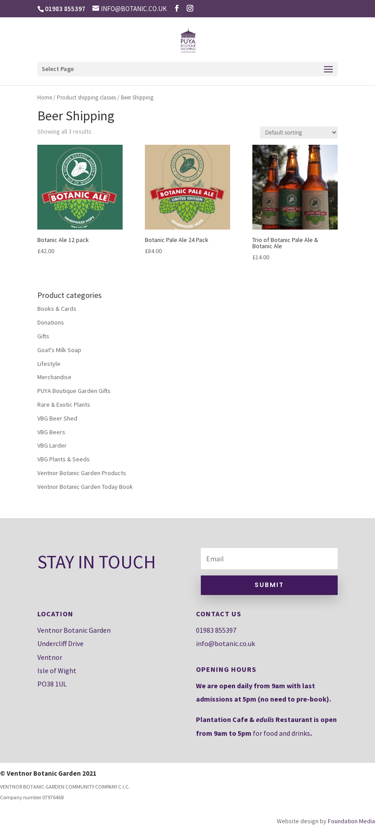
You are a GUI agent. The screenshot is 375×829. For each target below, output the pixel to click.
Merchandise (54, 377)
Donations (50, 322)
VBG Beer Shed (57, 418)
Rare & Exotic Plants (63, 405)
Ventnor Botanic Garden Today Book (85, 487)
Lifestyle (48, 364)
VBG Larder (52, 445)
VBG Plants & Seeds (63, 459)
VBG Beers (51, 432)
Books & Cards (56, 309)
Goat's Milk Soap (59, 350)
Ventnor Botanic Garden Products (81, 473)
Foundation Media (351, 821)
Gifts (43, 336)
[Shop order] (299, 133)
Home (44, 97)
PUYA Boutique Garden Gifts (74, 391)
